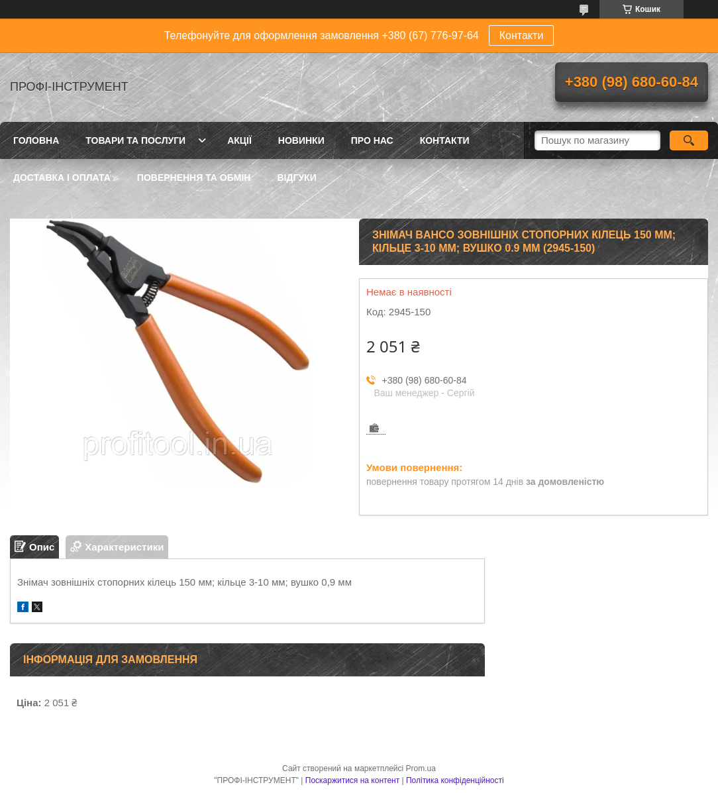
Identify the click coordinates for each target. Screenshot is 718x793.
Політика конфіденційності (455, 780)
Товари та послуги (135, 140)
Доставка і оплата (62, 177)
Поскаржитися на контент (352, 780)
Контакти (521, 35)
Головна (36, 140)
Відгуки (296, 177)
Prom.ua (421, 768)
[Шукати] (689, 140)
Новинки (301, 140)
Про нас (372, 140)
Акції (239, 140)
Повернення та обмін (194, 177)
